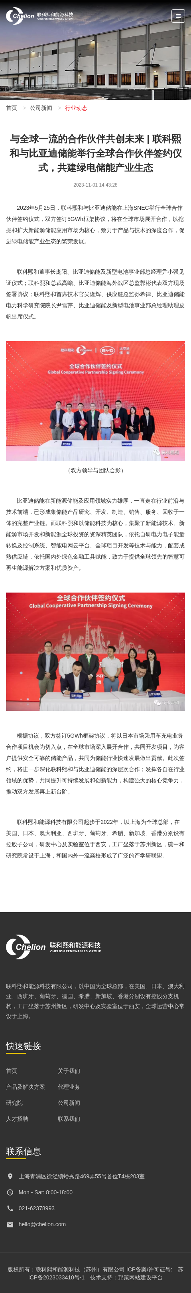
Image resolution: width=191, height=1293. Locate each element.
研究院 (14, 1103)
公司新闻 (41, 108)
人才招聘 (17, 1119)
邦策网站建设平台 (140, 1277)
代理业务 (69, 1087)
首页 (11, 108)
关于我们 (69, 1071)
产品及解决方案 (25, 1087)
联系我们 (69, 1119)
